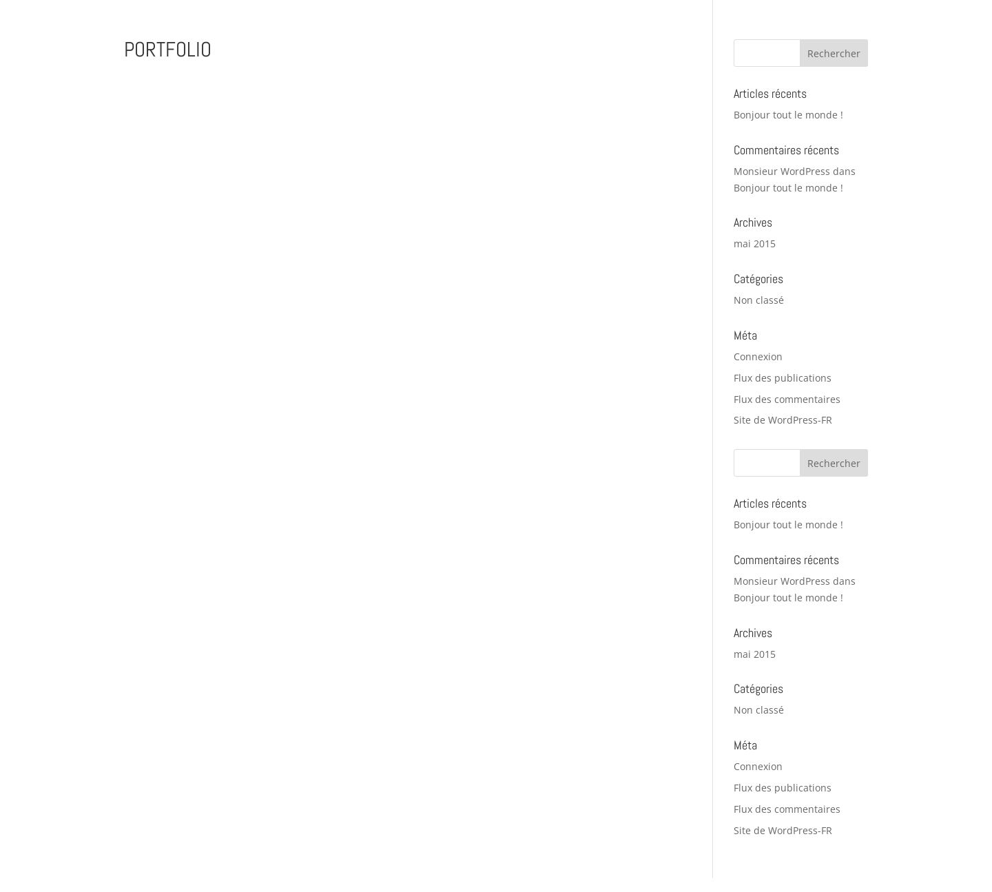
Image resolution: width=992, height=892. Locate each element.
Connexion (758, 356)
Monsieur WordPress (782, 171)
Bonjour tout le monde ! (788, 114)
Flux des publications (782, 377)
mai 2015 (755, 243)
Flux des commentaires (787, 399)
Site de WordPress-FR (783, 419)
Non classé (759, 300)
